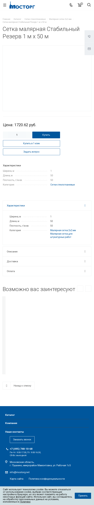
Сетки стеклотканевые (62, 184)
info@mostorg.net (20, 471)
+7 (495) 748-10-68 (21, 448)
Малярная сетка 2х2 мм (63, 230)
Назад (80, 288)
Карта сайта (16, 478)
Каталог (10, 414)
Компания (11, 422)
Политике (25, 501)
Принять (83, 495)
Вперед (88, 288)
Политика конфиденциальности (47, 478)
